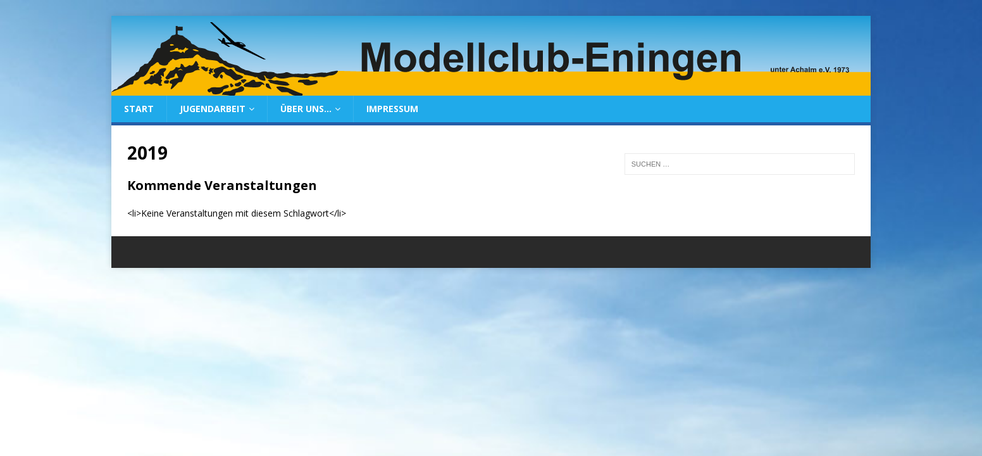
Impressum (392, 109)
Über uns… (306, 109)
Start (139, 109)
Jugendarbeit (213, 109)
